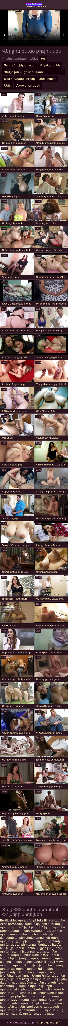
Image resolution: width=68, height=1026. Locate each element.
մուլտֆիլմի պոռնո (38, 965)
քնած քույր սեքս (28, 85)
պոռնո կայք (9, 941)
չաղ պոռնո (41, 972)
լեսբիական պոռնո (33, 941)
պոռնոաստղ (10, 934)
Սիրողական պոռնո (15, 931)
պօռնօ (60, 920)
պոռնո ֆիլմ (20, 927)
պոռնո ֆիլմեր (32, 1003)
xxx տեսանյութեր (34, 4)
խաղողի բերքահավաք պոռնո (34, 951)
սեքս (21, 924)
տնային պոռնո (50, 1000)
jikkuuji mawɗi (54, 962)
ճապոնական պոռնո (46, 931)
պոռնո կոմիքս (36, 924)
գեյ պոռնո (18, 968)
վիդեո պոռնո (35, 937)
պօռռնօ (59, 927)
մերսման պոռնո (12, 937)
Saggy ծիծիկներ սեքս (20, 65)
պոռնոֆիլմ (46, 934)
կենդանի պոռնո (13, 1006)
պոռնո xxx (40, 955)
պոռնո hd (34, 968)
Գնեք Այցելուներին (48, 1022)
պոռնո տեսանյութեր (51, 979)
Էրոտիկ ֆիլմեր (41, 927)
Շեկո (8, 85)
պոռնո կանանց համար (45, 944)
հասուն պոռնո (54, 1003)
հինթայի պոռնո (12, 948)
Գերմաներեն (50, 65)
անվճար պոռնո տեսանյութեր (42, 982)
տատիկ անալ (44, 1013)
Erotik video (9, 920)
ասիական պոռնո (28, 958)
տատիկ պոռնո (53, 958)
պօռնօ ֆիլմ (27, 920)
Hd (43, 58)
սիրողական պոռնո (14, 986)
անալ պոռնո (20, 993)
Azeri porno (8, 924)
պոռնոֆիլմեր (10, 989)
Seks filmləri (45, 920)
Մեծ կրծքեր (47, 79)
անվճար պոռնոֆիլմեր (17, 979)
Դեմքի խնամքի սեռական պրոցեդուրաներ (23, 72)
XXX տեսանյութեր (25, 1000)
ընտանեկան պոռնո (36, 989)
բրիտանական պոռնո (39, 1010)
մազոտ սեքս (9, 982)
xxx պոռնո (39, 993)
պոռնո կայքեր (35, 948)
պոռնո (52, 993)
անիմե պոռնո (33, 962)
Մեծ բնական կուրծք (19, 79)
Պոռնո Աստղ (31, 975)
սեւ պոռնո (19, 944)
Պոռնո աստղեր (53, 975)
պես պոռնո (29, 934)
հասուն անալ (10, 1003)
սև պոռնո (53, 937)
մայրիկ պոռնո (11, 962)
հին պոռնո (24, 972)
